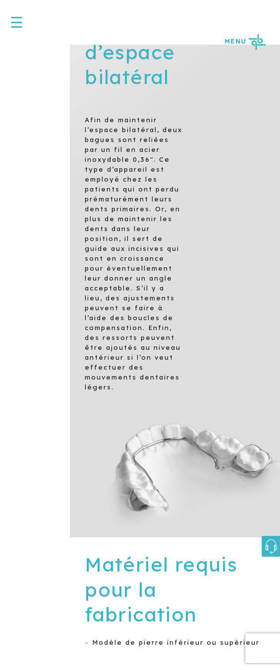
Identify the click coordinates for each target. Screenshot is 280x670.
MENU (244, 41)
